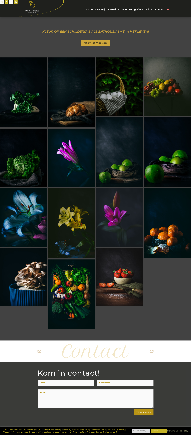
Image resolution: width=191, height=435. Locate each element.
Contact (159, 10)
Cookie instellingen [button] (140, 431)
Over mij (100, 10)
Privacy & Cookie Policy (177, 431)
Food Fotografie (131, 10)
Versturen (144, 412)
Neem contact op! (95, 42)
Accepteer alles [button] (159, 431)
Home (89, 10)
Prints (149, 10)
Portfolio (112, 10)
